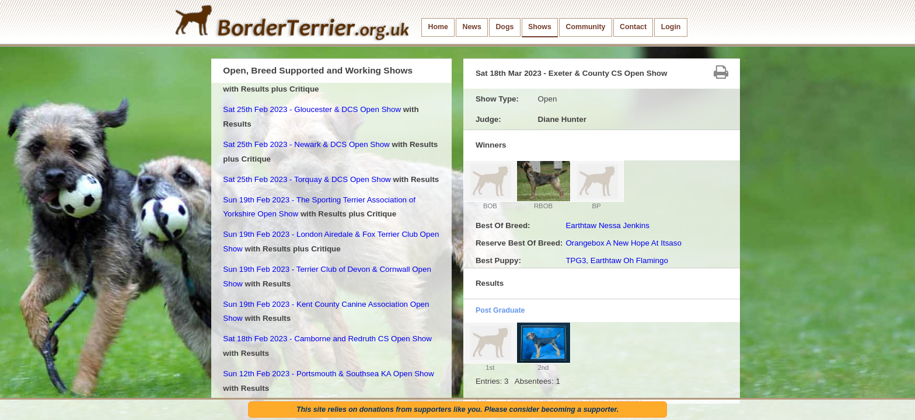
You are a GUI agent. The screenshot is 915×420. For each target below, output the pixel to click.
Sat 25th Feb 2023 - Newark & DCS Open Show (306, 144)
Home (438, 27)
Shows (539, 27)
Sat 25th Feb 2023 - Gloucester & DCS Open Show (312, 109)
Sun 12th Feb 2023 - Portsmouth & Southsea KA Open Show (328, 373)
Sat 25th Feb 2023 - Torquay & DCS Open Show (306, 179)
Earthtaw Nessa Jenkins (607, 225)
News (471, 27)
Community (585, 27)
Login (671, 27)
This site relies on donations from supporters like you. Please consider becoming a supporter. (457, 409)
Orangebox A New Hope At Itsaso (623, 243)
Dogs (504, 27)
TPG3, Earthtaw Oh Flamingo (616, 260)
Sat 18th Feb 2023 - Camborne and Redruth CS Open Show (327, 338)
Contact (633, 27)
